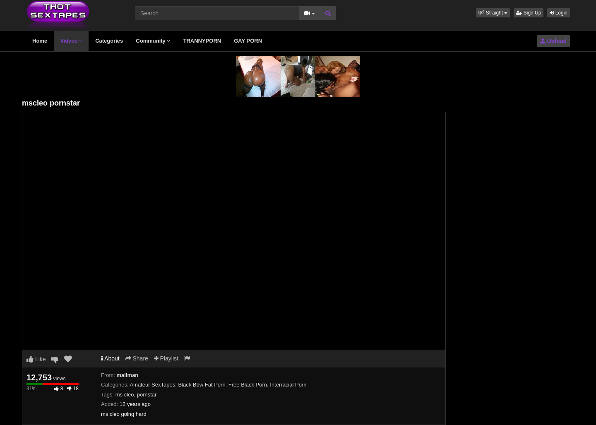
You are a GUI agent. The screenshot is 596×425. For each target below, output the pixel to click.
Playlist (166, 358)
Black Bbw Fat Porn (201, 385)
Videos (71, 41)
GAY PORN (248, 41)
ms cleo (124, 394)
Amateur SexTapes (152, 385)
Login (558, 13)
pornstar (147, 394)
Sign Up (528, 13)
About (110, 358)
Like (36, 359)
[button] (493, 12)
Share (136, 358)
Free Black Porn (247, 385)
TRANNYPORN (202, 41)
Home (39, 41)
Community (153, 41)
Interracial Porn (288, 385)
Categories (109, 41)
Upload (553, 41)
